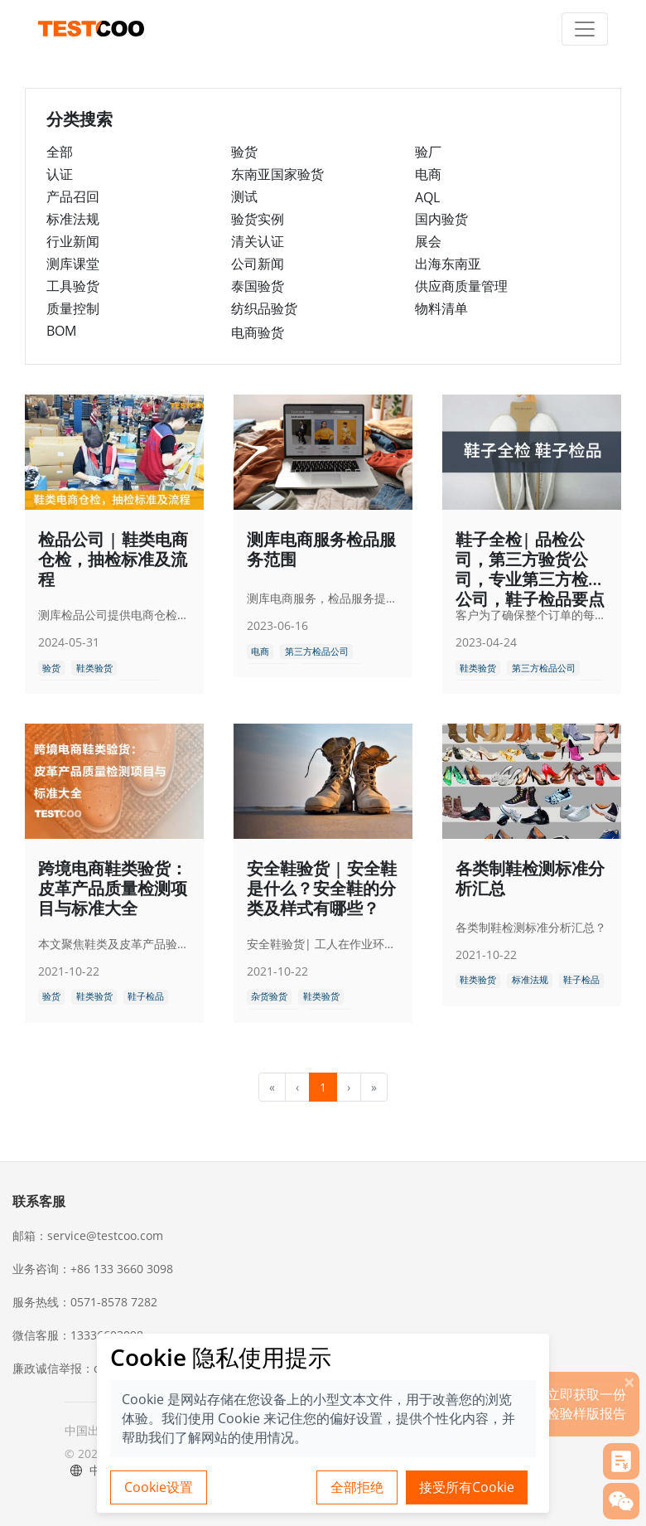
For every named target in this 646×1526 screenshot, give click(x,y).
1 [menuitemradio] (323, 1087)
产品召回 (72, 196)
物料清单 (441, 308)
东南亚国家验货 (277, 174)
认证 (59, 174)
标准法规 (72, 219)
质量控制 (72, 308)
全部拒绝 (356, 1487)
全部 (59, 152)
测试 (244, 196)
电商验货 (257, 332)
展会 (428, 241)
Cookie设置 (158, 1487)
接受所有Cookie (466, 1487)
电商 (428, 174)
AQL (427, 197)
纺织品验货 (264, 308)
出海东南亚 (448, 263)
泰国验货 (257, 286)
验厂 (428, 152)
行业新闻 (72, 241)
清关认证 (257, 241)
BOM (61, 331)
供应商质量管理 (461, 286)
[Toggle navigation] (585, 29)
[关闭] (629, 1382)
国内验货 (441, 219)
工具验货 (72, 286)
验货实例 (257, 219)
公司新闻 (257, 263)
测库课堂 (72, 263)
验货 (244, 152)
